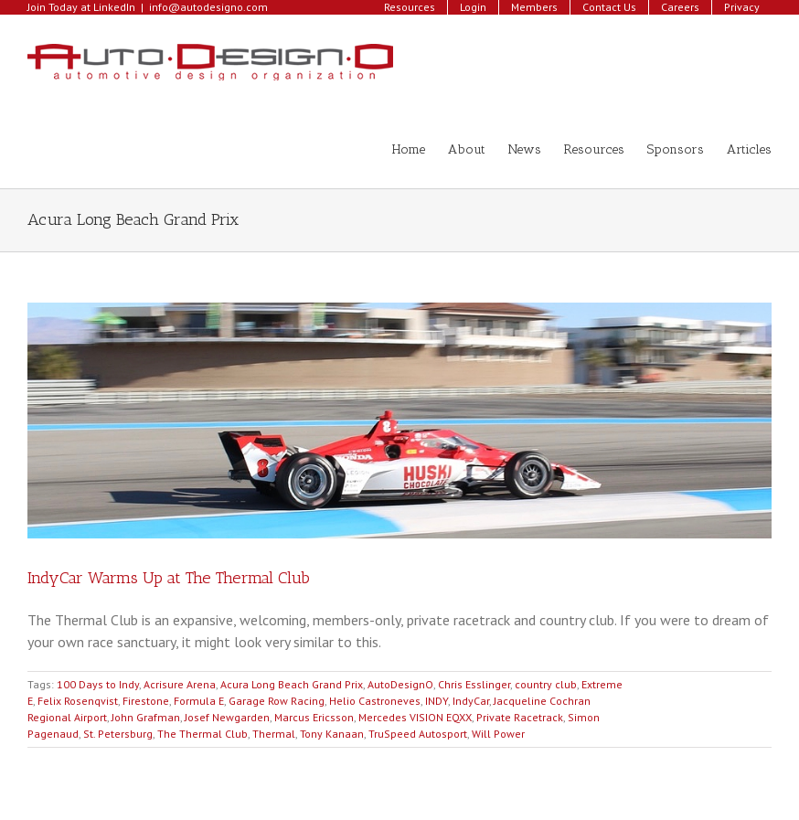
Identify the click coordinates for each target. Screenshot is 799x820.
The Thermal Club (202, 733)
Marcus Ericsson (314, 717)
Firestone (146, 701)
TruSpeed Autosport (417, 733)
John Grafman (146, 717)
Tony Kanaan (332, 733)
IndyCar (471, 701)
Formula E (199, 701)
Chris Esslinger (474, 684)
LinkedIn (114, 7)
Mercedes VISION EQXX (415, 717)
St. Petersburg (118, 733)
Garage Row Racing (277, 701)
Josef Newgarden (227, 717)
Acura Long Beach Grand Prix (291, 684)
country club (546, 684)
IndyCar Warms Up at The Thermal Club (168, 578)
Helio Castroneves (375, 701)
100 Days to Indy (98, 684)
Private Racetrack (519, 717)
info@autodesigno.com (208, 7)
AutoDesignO (400, 684)
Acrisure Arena (180, 684)
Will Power (498, 733)
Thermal (273, 733)
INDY (436, 701)
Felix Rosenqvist (77, 701)
